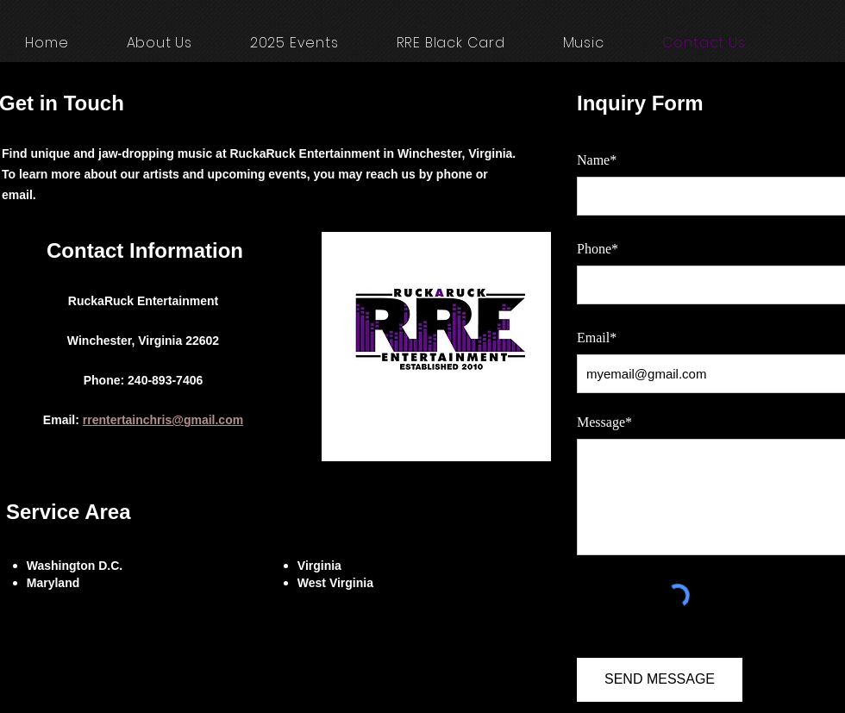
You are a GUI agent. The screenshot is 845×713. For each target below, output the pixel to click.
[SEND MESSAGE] (659, 680)
